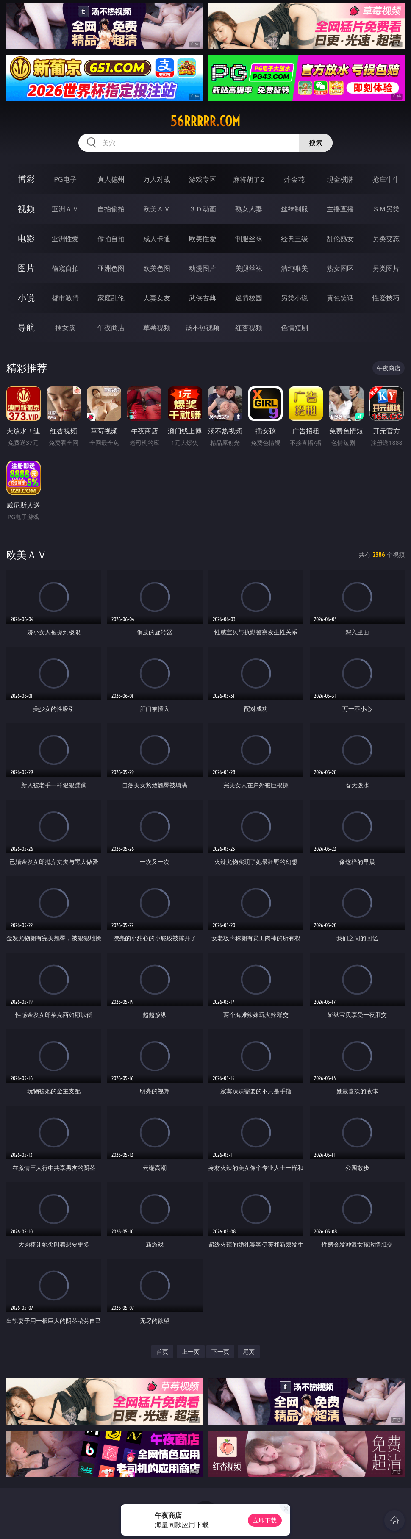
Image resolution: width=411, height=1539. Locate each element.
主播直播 (340, 209)
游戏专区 (202, 179)
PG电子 (65, 179)
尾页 (249, 1351)
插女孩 (65, 327)
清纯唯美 (294, 268)
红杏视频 (248, 327)
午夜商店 (111, 327)
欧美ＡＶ (156, 209)
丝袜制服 (294, 209)
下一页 (220, 1351)
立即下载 (265, 1520)
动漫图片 (202, 268)
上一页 (191, 1351)
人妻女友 (156, 298)
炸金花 (294, 179)
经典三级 (294, 238)
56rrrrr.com (205, 121)
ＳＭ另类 (386, 209)
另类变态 (386, 238)
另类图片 (386, 268)
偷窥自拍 (65, 268)
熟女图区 (340, 268)
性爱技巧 (386, 298)
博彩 (26, 179)
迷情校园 (248, 298)
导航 (26, 327)
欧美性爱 (202, 238)
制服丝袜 (248, 238)
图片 (26, 268)
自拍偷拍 (111, 209)
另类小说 (294, 298)
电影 (26, 238)
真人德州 (111, 179)
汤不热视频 (202, 327)
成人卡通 (156, 238)
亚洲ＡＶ (65, 209)
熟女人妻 (248, 209)
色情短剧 (294, 327)
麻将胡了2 (248, 179)
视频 (26, 208)
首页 (162, 1351)
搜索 (315, 142)
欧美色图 (156, 268)
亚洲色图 (111, 268)
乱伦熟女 (340, 238)
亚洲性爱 (65, 238)
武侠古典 (202, 298)
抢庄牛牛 (386, 179)
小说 (26, 297)
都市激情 (65, 298)
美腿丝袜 (248, 268)
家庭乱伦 (111, 298)
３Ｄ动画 (202, 209)
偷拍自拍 (111, 238)
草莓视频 (156, 327)
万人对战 (156, 179)
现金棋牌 (340, 179)
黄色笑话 (340, 298)
